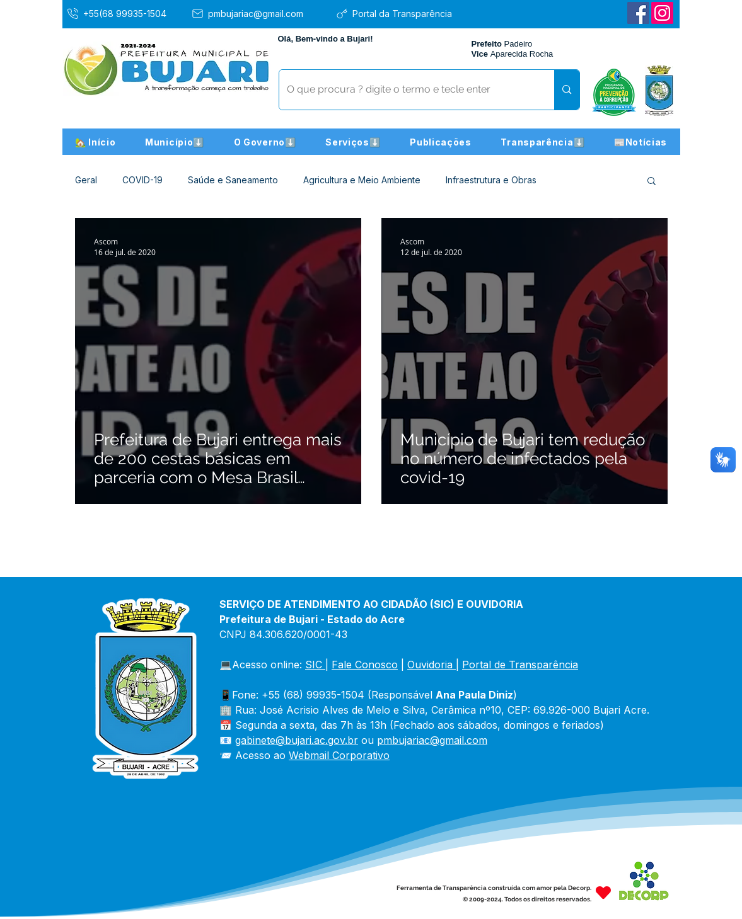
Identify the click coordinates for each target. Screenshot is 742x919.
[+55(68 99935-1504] (125, 13)
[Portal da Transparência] (403, 13)
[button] (175, 141)
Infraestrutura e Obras (491, 179)
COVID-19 (142, 179)
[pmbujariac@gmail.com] (258, 13)
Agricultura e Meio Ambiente (361, 179)
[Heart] (603, 892)
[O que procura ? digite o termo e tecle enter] (407, 90)
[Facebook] (638, 13)
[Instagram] (662, 13)
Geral (86, 179)
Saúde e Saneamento (233, 179)
